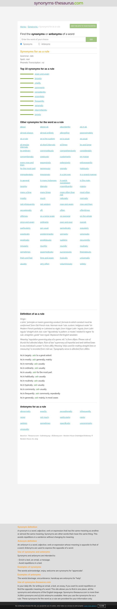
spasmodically (46, 252)
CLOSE (101, 606)
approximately (86, 133)
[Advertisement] (58, 14)
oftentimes (85, 210)
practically (25, 234)
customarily (65, 156)
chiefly (38, 83)
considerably (86, 150)
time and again (47, 258)
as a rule (24, 139)
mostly (23, 198)
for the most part (27, 168)
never (22, 417)
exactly (43, 411)
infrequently (85, 411)
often (62, 210)
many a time (25, 192)
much (42, 198)
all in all (83, 127)
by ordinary (25, 150)
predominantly (46, 234)
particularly (25, 228)
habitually (84, 168)
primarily (64, 234)
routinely (84, 246)
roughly (43, 246)
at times (63, 145)
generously (45, 168)
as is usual (64, 139)
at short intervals (47, 145)
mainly (83, 186)
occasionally (26, 210)
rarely (82, 417)
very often (44, 264)
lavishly (23, 186)
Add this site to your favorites (83, 26)
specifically (65, 423)
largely (38, 114)
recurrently (85, 240)
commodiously (47, 150)
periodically (65, 228)
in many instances (48, 180)
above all (44, 127)
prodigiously (45, 240)
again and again (42, 74)
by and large (85, 145)
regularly (24, 246)
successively (66, 252)
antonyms (55, 34)
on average (65, 216)
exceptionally (66, 411)
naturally (64, 198)
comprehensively (68, 150)
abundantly (65, 127)
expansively (45, 162)
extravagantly (86, 162)
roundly (63, 246)
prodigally (24, 240)
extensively (65, 162)
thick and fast (26, 258)
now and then (86, 204)
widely (83, 264)
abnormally (25, 411)
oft (41, 210)
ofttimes (24, 216)
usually (23, 264)
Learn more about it (90, 606)
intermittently (41, 110)
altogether (65, 133)
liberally (43, 186)
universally (85, 258)
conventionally (27, 156)
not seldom (45, 204)
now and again (66, 204)
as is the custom (47, 139)
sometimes (25, 252)
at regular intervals (24, 146)
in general (24, 180)
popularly (84, 228)
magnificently (66, 186)
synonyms (38, 34)
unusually (24, 429)
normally (84, 198)
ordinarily (44, 222)
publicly (63, 240)
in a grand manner (88, 174)
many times (45, 192)
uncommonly (86, 423)
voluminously (66, 264)
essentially (39, 96)
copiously (44, 156)
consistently (40, 92)
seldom (23, 423)
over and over (66, 222)
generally (39, 105)
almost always (26, 133)
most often (85, 192)
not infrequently (27, 204)
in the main (85, 180)
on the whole (86, 216)
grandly (63, 168)
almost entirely (47, 133)
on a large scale (47, 216)
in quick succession (65, 181)
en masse (84, 156)
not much (44, 417)
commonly (40, 87)
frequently (39, 101)
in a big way (65, 174)
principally (84, 234)
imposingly (45, 174)
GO (91, 39)
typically (64, 258)
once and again (27, 222)
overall (83, 222)
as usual (83, 139)
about (22, 127)
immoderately (26, 174)
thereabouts (85, 252)
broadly (38, 78)
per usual (44, 228)
